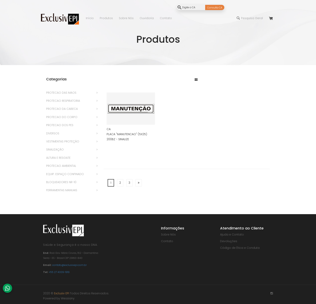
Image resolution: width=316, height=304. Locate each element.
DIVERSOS (52, 133)
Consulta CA (214, 7)
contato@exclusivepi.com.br (69, 265)
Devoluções (228, 241)
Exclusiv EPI (61, 293)
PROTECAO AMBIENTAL (61, 166)
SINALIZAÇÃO (55, 149)
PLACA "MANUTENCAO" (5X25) (127, 134)
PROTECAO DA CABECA (62, 109)
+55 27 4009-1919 (59, 272)
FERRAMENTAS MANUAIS (61, 190)
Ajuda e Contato (232, 234)
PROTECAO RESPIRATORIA (63, 101)
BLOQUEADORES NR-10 (61, 182)
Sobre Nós (168, 234)
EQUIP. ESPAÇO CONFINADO (65, 174)
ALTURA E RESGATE (58, 158)
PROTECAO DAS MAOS (61, 93)
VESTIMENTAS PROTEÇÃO (62, 141)
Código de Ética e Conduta (240, 248)
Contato (167, 241)
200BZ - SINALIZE (118, 139)
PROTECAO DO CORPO (61, 117)
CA (109, 129)
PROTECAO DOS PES (59, 125)
